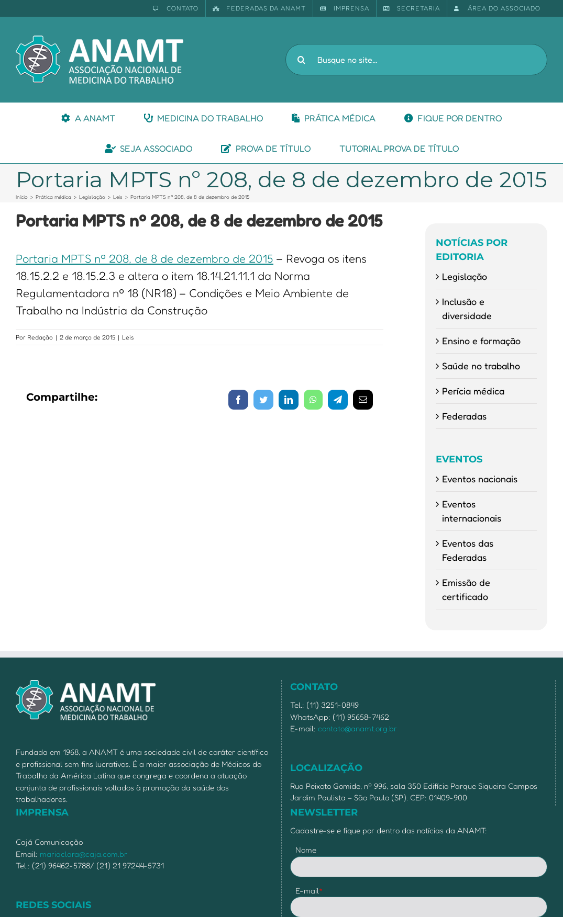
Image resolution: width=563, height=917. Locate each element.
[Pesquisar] (301, 59)
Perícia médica (473, 391)
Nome (305, 850)
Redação (40, 337)
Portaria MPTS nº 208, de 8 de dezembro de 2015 (144, 258)
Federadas (464, 416)
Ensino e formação (481, 340)
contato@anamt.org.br (357, 728)
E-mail (309, 891)
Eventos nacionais (479, 478)
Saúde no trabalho (481, 365)
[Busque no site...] (416, 59)
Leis (128, 337)
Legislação (464, 276)
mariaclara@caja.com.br (83, 854)
